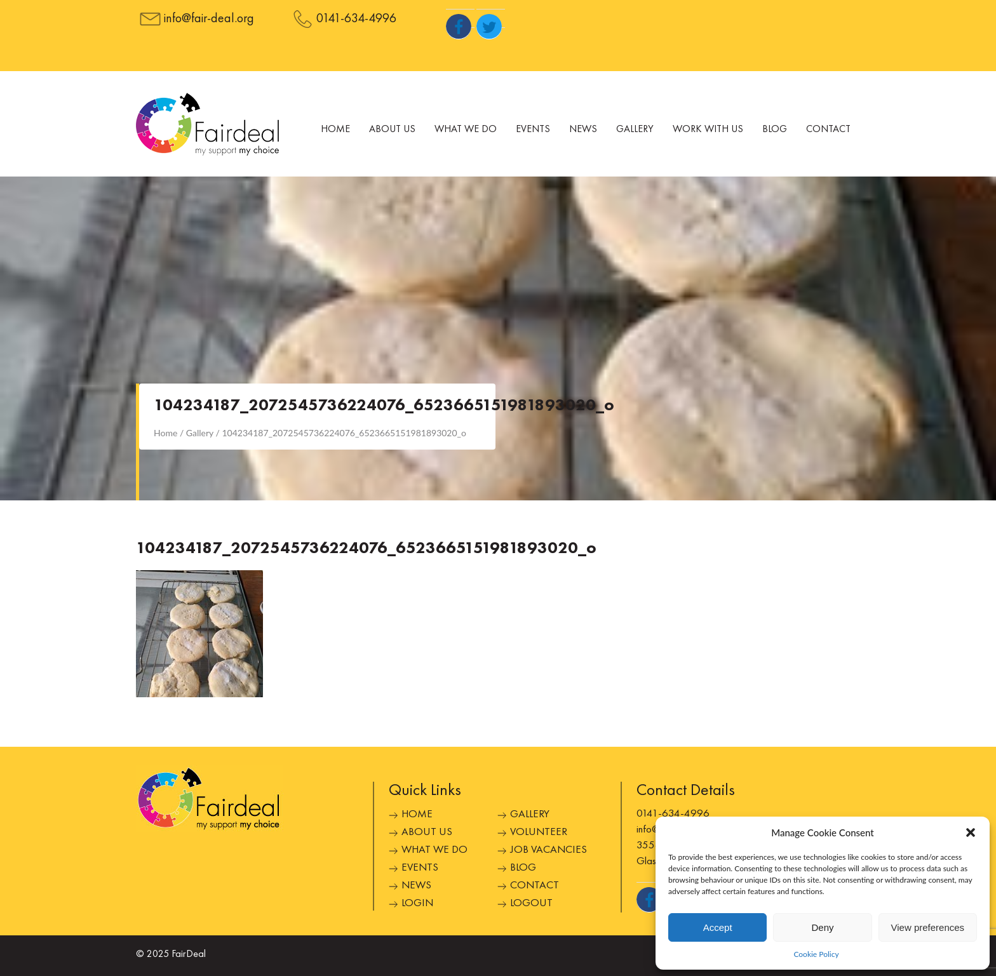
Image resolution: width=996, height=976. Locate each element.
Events (533, 129)
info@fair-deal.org (209, 19)
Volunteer (538, 832)
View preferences (928, 927)
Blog (774, 129)
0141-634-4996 (356, 19)
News (583, 129)
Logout (531, 903)
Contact (828, 129)
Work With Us (708, 129)
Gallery (635, 129)
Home (335, 129)
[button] (970, 832)
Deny (822, 927)
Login (417, 903)
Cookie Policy (815, 954)
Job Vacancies (548, 850)
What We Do (465, 129)
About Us (392, 129)
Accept (717, 927)
